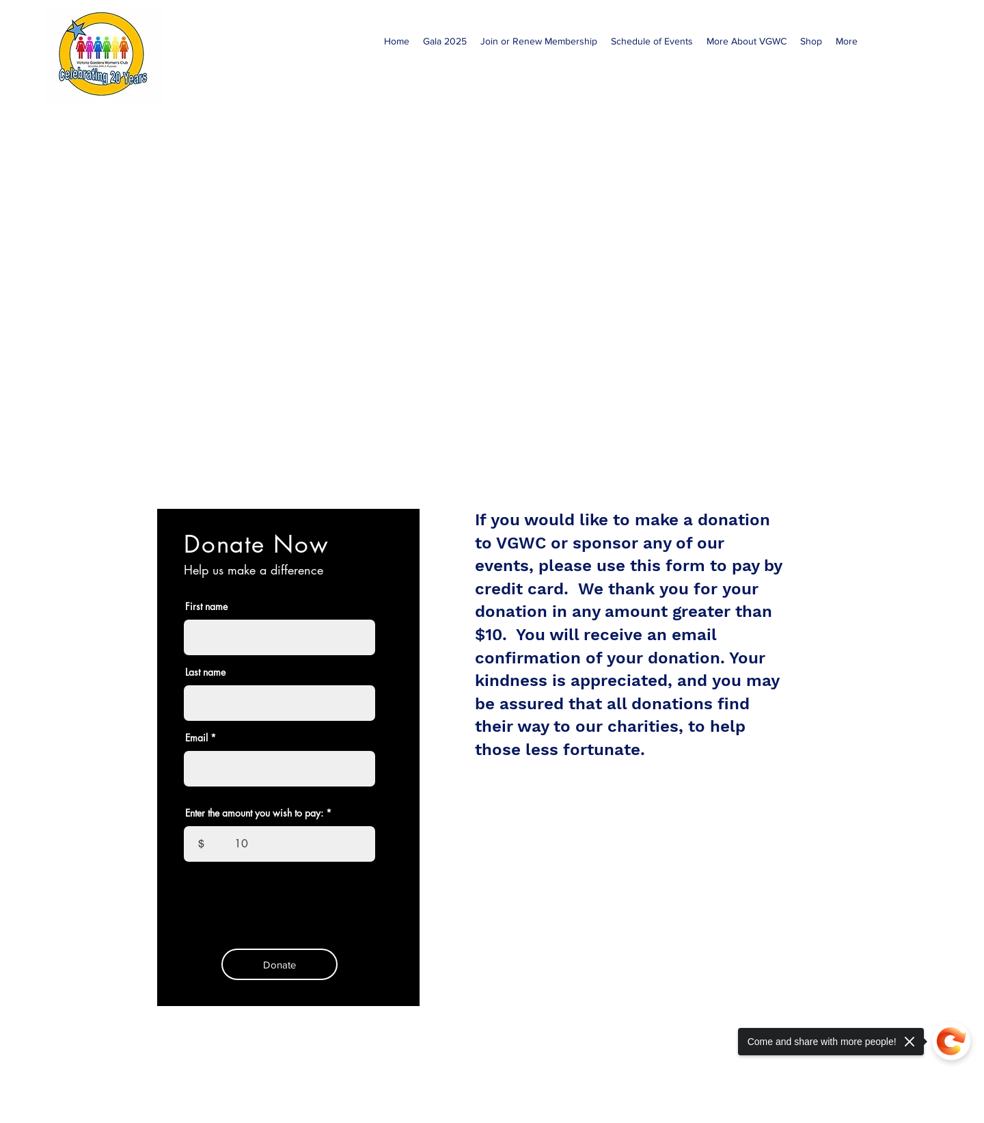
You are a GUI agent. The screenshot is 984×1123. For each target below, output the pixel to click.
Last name (205, 672)
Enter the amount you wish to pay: (254, 813)
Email (196, 738)
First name (206, 606)
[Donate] (279, 964)
